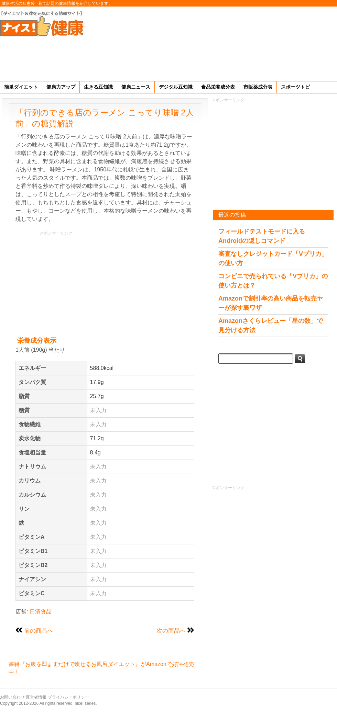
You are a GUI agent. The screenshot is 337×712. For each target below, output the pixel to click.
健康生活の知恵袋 (18, 3)
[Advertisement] (296, 42)
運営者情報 (36, 697)
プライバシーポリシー (68, 697)
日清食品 (41, 611)
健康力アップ (60, 87)
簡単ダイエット (21, 87)
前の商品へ (38, 630)
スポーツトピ (295, 87)
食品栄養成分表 (218, 87)
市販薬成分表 (257, 87)
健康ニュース (135, 87)
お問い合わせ (12, 697)
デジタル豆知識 (176, 87)
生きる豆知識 (98, 87)
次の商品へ (171, 630)
